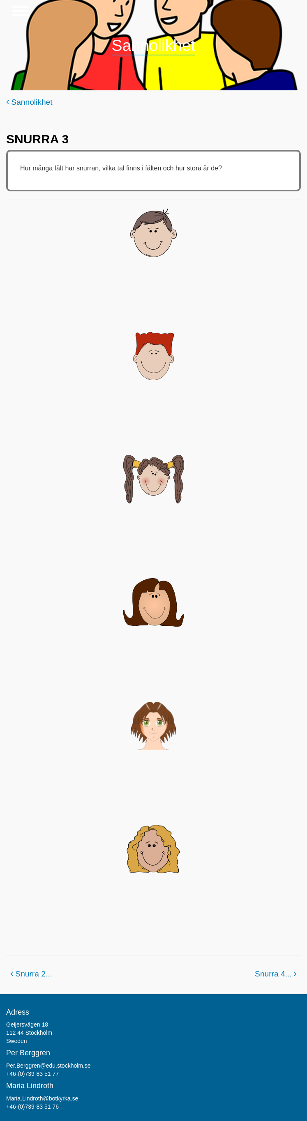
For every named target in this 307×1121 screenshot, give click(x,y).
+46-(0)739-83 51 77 (32, 1073)
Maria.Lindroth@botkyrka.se (42, 1098)
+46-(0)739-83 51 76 (32, 1106)
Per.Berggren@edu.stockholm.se (48, 1065)
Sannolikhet (29, 102)
